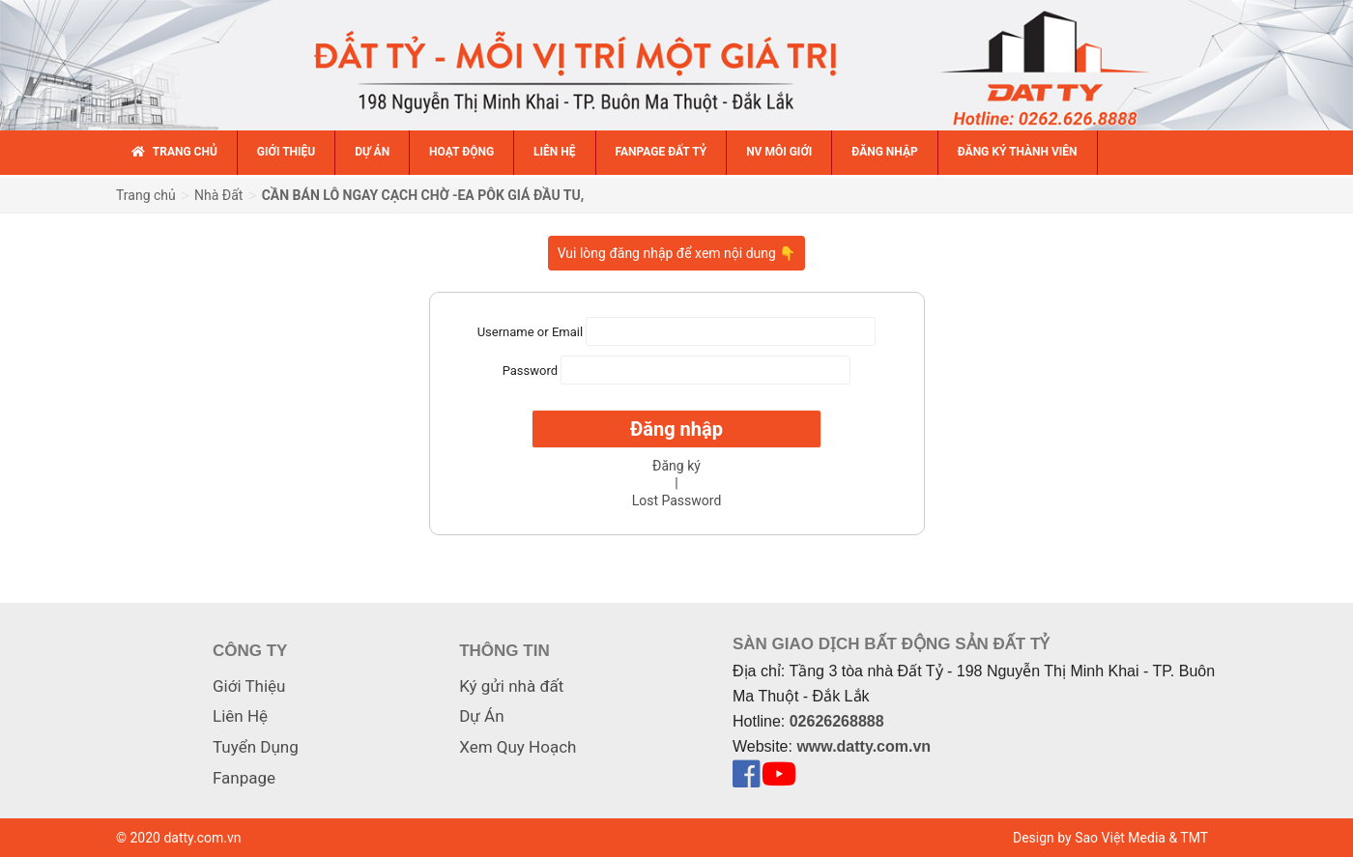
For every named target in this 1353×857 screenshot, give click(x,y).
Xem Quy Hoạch (517, 747)
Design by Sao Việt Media (1089, 837)
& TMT (1188, 837)
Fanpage (244, 777)
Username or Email (530, 332)
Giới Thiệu (249, 686)
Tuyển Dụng (256, 747)
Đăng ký (676, 465)
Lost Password (677, 500)
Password (530, 370)
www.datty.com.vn (863, 746)
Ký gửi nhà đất (511, 686)
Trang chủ (146, 195)
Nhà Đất (218, 195)
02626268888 (837, 721)
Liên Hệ (240, 716)
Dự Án (481, 716)
